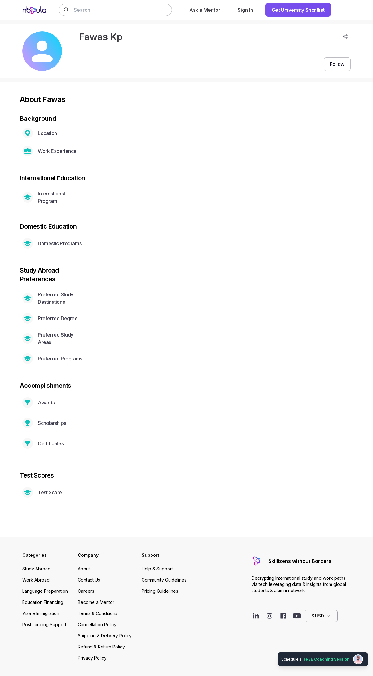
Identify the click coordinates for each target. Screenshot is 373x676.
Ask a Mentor (204, 10)
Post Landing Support (44, 624)
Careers (86, 591)
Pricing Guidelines (160, 591)
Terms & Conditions (97, 613)
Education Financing (42, 602)
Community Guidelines (164, 579)
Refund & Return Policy (101, 646)
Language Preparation (45, 591)
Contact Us (89, 579)
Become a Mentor (96, 602)
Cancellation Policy (97, 624)
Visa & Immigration (40, 613)
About (84, 568)
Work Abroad (36, 579)
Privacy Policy (92, 658)
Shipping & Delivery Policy (105, 635)
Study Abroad (36, 568)
